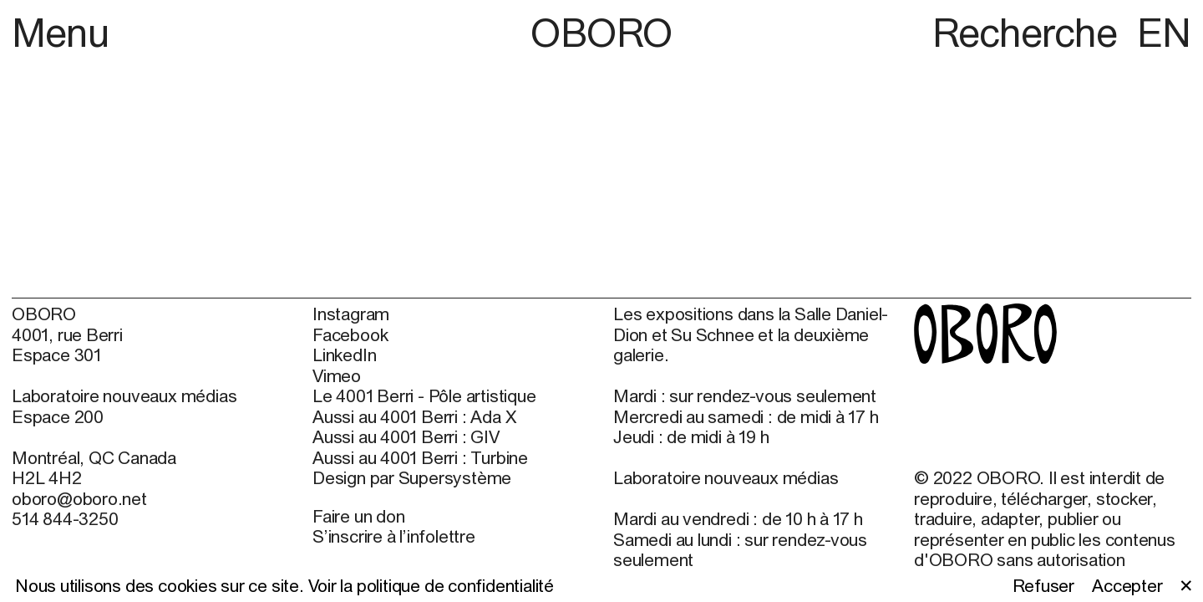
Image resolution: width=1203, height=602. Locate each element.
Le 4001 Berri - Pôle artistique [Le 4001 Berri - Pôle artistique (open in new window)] (424, 395)
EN (1164, 32)
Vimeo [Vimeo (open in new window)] (336, 375)
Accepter (1127, 585)
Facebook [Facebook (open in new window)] (350, 334)
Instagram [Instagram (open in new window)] (350, 314)
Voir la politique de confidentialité (431, 585)
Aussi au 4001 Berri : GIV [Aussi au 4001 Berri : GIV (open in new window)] (406, 436)
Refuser (1044, 585)
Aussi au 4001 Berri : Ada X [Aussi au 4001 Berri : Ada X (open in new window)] (413, 416)
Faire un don (358, 516)
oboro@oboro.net (79, 498)
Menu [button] (60, 32)
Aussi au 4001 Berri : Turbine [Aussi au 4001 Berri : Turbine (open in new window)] (420, 457)
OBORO (601, 32)
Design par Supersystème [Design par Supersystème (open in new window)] (411, 477)
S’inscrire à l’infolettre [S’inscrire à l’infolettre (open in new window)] (393, 536)
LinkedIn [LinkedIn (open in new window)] (344, 354)
